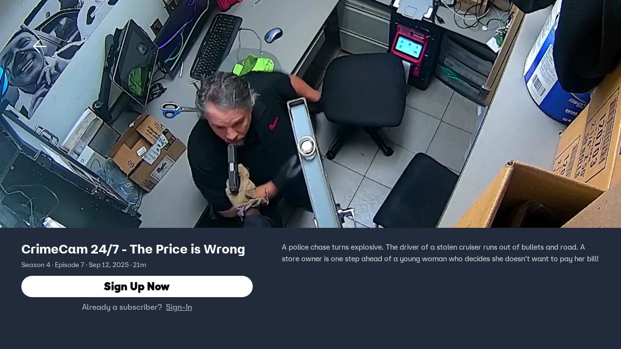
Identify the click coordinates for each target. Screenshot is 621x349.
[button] (40, 46)
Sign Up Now (137, 286)
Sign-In (179, 307)
